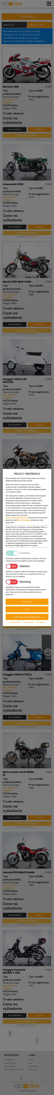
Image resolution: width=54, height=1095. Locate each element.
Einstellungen (24, 520)
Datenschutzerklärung (16, 518)
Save (27, 609)
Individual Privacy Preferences (27, 617)
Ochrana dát (28, 622)
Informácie (40, 622)
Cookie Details (15, 622)
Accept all (27, 602)
